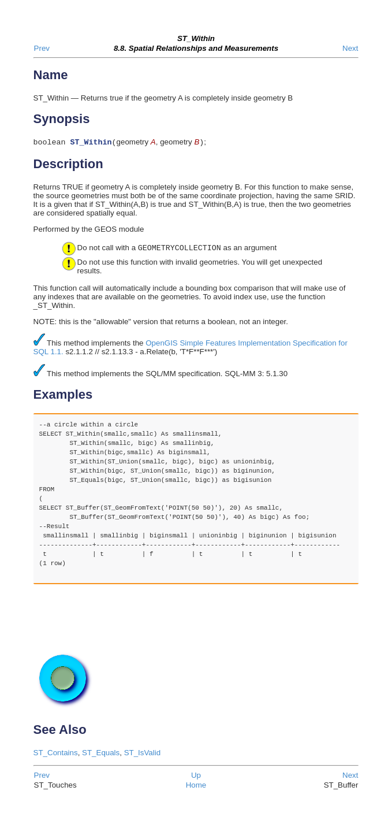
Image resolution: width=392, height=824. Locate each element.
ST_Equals (101, 753)
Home (196, 786)
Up (196, 776)
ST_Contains (55, 753)
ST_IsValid (142, 753)
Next (350, 48)
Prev (42, 48)
